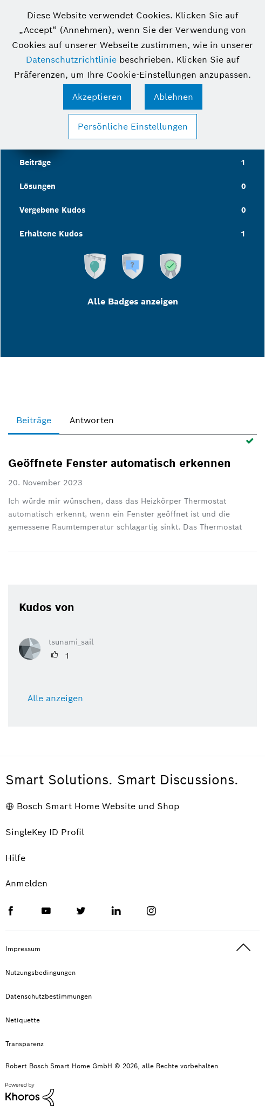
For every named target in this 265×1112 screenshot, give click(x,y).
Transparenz (24, 1044)
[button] (97, 97)
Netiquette (22, 1020)
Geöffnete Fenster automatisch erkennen (119, 463)
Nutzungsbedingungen (40, 972)
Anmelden (26, 883)
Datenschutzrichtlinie (71, 59)
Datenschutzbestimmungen (48, 996)
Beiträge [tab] (33, 420)
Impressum (22, 949)
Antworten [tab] (92, 420)
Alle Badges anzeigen (132, 301)
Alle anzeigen (55, 698)
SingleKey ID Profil (44, 832)
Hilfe (15, 858)
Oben (243, 948)
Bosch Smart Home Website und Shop (98, 806)
